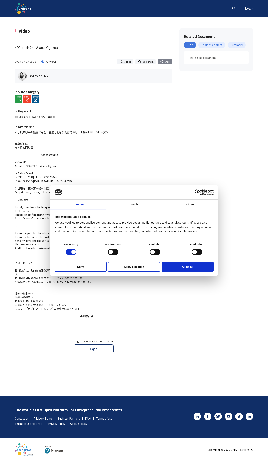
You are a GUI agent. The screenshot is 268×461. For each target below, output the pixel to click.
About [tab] (190, 204)
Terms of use (105, 418)
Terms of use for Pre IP (30, 423)
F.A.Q (89, 418)
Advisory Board (44, 418)
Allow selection (134, 266)
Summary (237, 45)
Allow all (187, 266)
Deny (80, 266)
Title (190, 45)
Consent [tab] (78, 204)
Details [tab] (134, 204)
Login (249, 8)
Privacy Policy (58, 423)
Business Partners (70, 418)
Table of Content (211, 45)
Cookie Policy (78, 423)
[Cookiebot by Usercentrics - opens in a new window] (197, 192)
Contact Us (23, 418)
